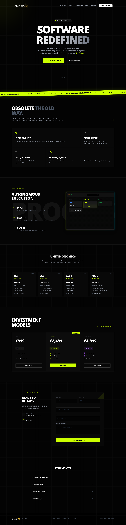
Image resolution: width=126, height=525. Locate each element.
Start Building (106, 6)
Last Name (81, 397)
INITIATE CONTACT (78, 440)
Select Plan (28, 365)
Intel (87, 5)
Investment (79, 5)
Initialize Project (53, 60)
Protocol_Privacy (55, 518)
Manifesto (63, 5)
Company (58, 414)
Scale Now (63, 365)
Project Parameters (61, 423)
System (71, 5)
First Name (58, 397)
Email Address (59, 406)
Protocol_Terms (66, 518)
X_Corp (74, 518)
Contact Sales (97, 365)
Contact (93, 5)
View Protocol (74, 60)
